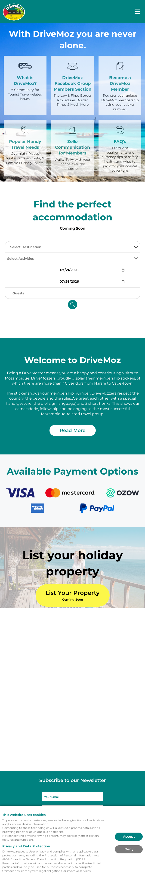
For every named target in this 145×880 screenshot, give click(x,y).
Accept (129, 836)
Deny (128, 849)
